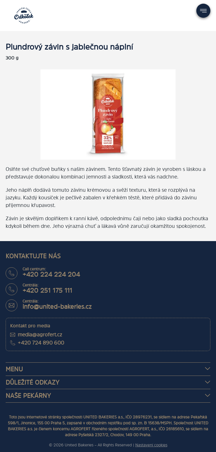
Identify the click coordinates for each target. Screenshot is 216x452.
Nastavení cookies (151, 444)
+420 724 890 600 (41, 342)
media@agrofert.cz (40, 334)
